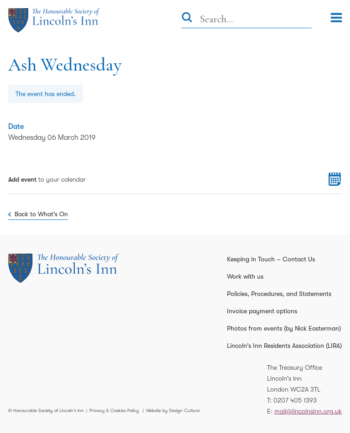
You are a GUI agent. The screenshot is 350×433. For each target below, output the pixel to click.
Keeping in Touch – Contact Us (271, 259)
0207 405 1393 (295, 400)
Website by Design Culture (173, 410)
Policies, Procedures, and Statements (279, 293)
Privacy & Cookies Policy (114, 410)
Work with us (245, 276)
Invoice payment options (262, 311)
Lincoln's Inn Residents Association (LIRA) (284, 345)
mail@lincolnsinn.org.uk (308, 411)
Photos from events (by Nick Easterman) (284, 328)
